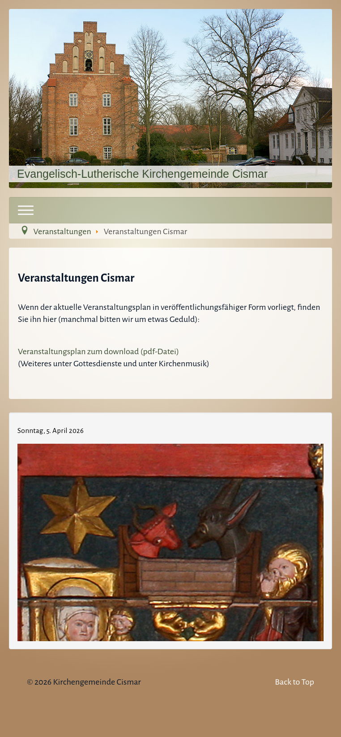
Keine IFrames (170, 529)
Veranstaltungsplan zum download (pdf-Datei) (98, 351)
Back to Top (294, 681)
